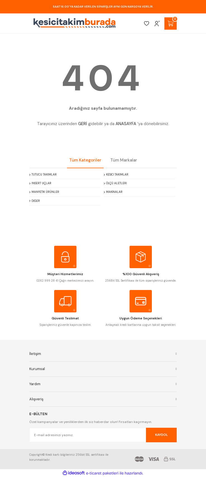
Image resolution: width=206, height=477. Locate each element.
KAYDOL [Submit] (161, 434)
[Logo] (74, 23)
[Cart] (170, 23)
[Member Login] (157, 23)
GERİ (82, 124)
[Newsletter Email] (103, 435)
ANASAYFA (126, 124)
